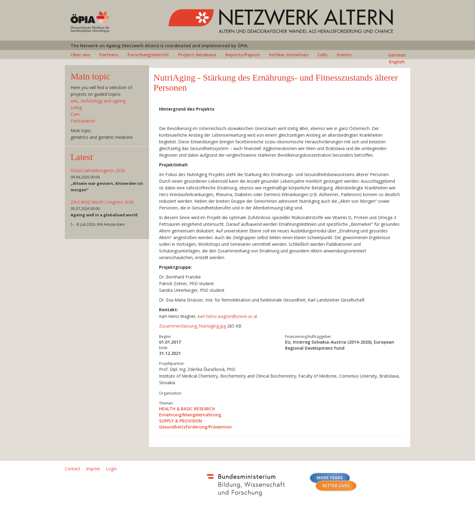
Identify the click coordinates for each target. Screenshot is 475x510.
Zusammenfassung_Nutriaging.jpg (193, 326)
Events (344, 55)
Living (76, 107)
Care (75, 114)
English (397, 61)
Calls (322, 55)
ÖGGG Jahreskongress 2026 (98, 170)
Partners (108, 55)
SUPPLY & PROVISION (180, 421)
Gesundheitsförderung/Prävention (195, 427)
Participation (83, 121)
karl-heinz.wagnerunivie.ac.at (227, 316)
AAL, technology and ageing (98, 101)
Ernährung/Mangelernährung (190, 415)
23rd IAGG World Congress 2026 (102, 202)
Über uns (80, 55)
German (397, 55)
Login (111, 469)
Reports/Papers (242, 55)
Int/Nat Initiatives (288, 55)
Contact (72, 469)
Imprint (93, 469)
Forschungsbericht (148, 55)
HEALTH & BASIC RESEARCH (187, 409)
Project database (197, 55)
